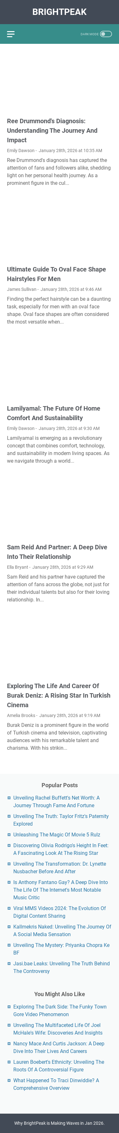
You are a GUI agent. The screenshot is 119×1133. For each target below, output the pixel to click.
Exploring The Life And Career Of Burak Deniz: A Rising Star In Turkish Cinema (58, 695)
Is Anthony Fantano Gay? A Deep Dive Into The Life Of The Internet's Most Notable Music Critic (60, 890)
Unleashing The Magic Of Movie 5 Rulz (56, 835)
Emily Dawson (21, 150)
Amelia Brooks (21, 715)
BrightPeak (59, 12)
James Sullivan (21, 289)
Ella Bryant (17, 567)
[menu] (14, 34)
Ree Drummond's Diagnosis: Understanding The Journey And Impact (52, 130)
